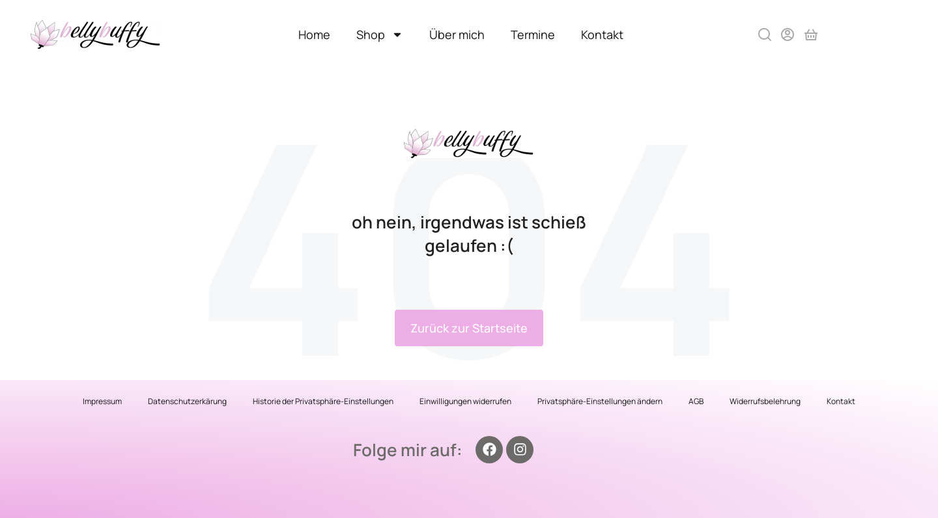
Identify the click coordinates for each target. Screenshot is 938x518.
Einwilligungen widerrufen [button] (465, 401)
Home (314, 34)
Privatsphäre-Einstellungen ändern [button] (599, 401)
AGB (696, 401)
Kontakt (602, 34)
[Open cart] (811, 34)
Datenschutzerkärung (187, 401)
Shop (379, 34)
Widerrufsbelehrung (765, 401)
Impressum (102, 401)
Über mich (457, 34)
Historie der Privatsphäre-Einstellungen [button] (323, 401)
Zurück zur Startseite (469, 328)
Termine (533, 34)
